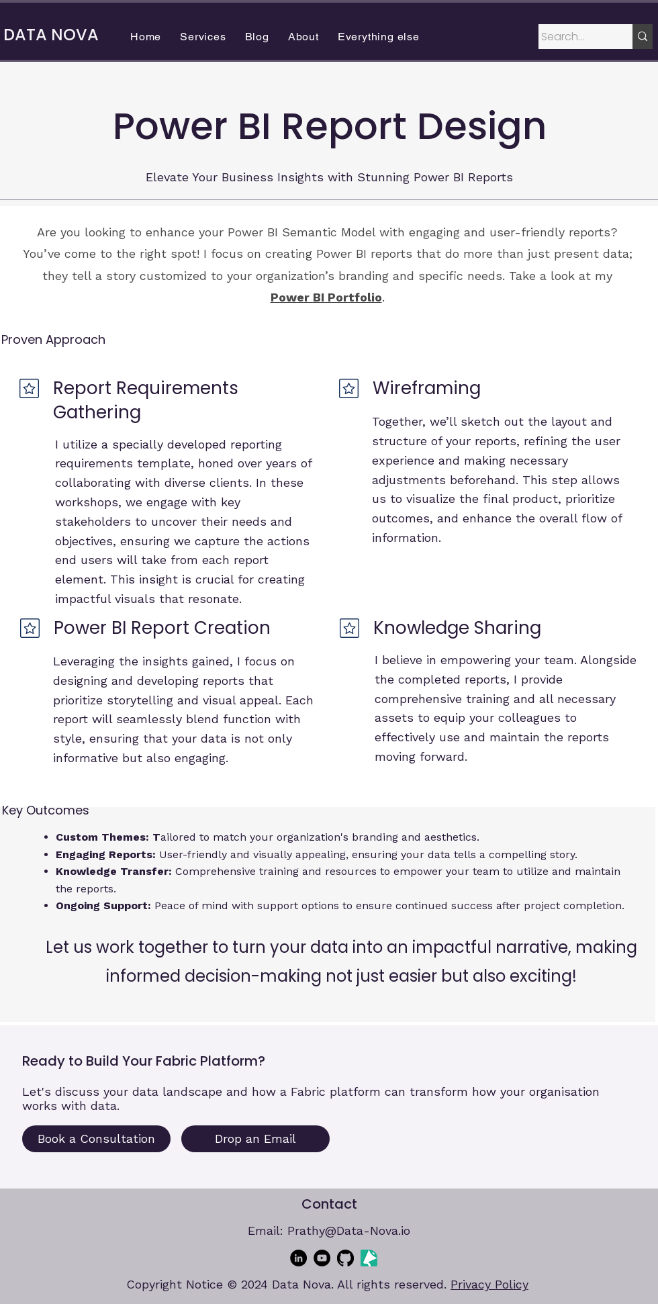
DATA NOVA (51, 35)
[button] (202, 37)
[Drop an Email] (255, 1138)
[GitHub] (345, 1258)
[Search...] (572, 37)
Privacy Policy (489, 1284)
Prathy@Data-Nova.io (348, 1230)
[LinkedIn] (298, 1258)
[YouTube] (322, 1258)
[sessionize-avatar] (369, 1258)
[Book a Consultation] (96, 1138)
